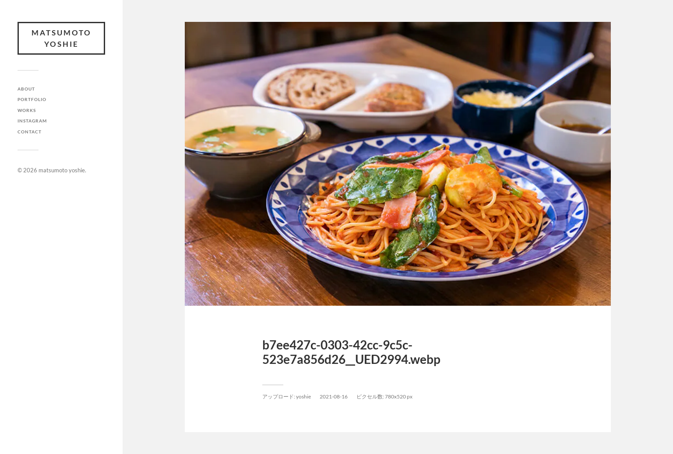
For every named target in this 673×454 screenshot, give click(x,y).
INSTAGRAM (32, 120)
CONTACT (30, 131)
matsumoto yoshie (62, 38)
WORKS (27, 110)
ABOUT (26, 88)
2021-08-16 (334, 396)
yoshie (303, 396)
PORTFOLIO (32, 99)
